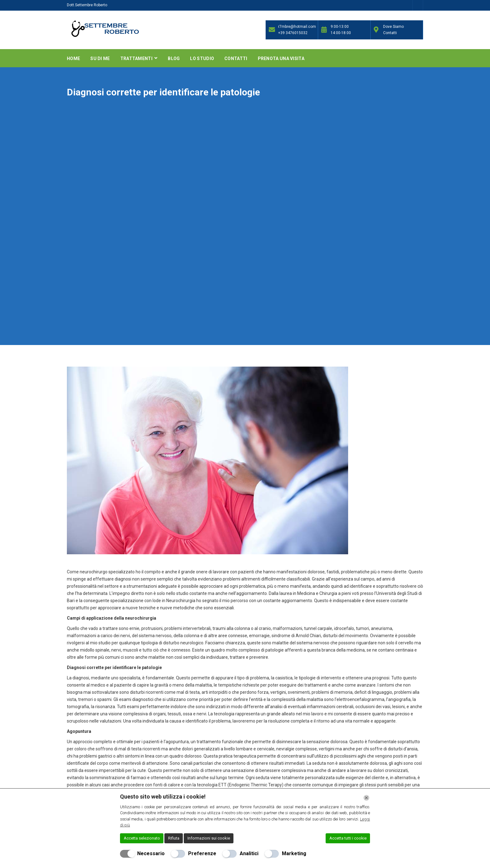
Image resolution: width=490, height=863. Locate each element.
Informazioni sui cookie (209, 838)
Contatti (235, 58)
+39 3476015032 (293, 33)
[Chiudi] (366, 797)
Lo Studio (202, 58)
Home (73, 58)
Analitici (249, 853)
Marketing (294, 853)
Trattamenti (137, 58)
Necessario (151, 853)
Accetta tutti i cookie (348, 838)
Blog (174, 58)
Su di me (100, 58)
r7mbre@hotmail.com (296, 26)
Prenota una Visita (281, 58)
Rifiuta (173, 838)
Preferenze (202, 853)
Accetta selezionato (142, 838)
